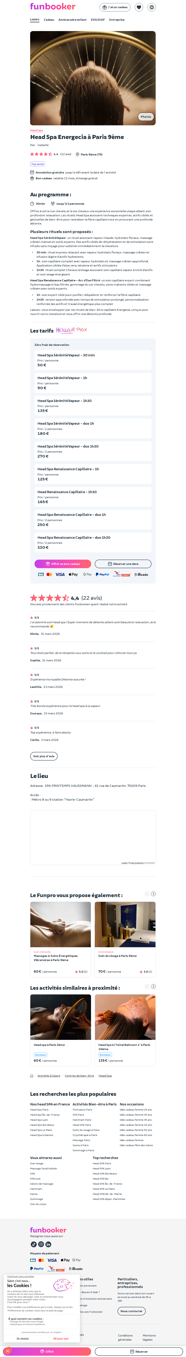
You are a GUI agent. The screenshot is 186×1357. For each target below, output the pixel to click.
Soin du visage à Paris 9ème (117, 955)
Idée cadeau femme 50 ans (136, 1129)
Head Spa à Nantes (41, 1134)
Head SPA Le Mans (104, 1188)
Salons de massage (41, 1183)
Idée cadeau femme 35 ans (136, 1119)
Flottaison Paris (82, 1109)
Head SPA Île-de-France (107, 1183)
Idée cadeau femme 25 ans (136, 1109)
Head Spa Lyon (39, 1119)
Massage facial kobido (43, 1168)
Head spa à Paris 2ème (49, 1044)
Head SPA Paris (82, 1124)
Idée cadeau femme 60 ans (136, 1134)
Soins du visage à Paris (86, 1129)
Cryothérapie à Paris (85, 1134)
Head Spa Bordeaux (42, 1124)
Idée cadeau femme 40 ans (136, 1124)
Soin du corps (38, 1204)
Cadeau (49, 19)
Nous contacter (132, 1311)
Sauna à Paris (81, 1145)
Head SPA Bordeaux (105, 1173)
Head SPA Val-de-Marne (107, 1193)
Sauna (33, 1193)
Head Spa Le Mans (41, 1129)
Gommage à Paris (83, 1150)
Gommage (36, 1198)
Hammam (36, 1188)
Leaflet (124, 863)
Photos (146, 116)
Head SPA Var (101, 1178)
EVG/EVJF (98, 19)
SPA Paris (78, 1114)
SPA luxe (35, 1178)
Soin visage (36, 1163)
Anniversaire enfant (72, 19)
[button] (139, 7)
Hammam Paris (82, 1119)
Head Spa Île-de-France (45, 1114)
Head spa (36, 130)
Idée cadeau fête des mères (136, 1145)
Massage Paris (81, 1140)
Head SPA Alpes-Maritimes (109, 1198)
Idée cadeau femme (131, 1140)
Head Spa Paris (39, 1109)
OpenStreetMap (137, 863)
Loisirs (34, 19)
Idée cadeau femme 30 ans (136, 1114)
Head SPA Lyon (102, 1168)
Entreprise (116, 19)
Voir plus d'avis (43, 756)
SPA (32, 1173)
